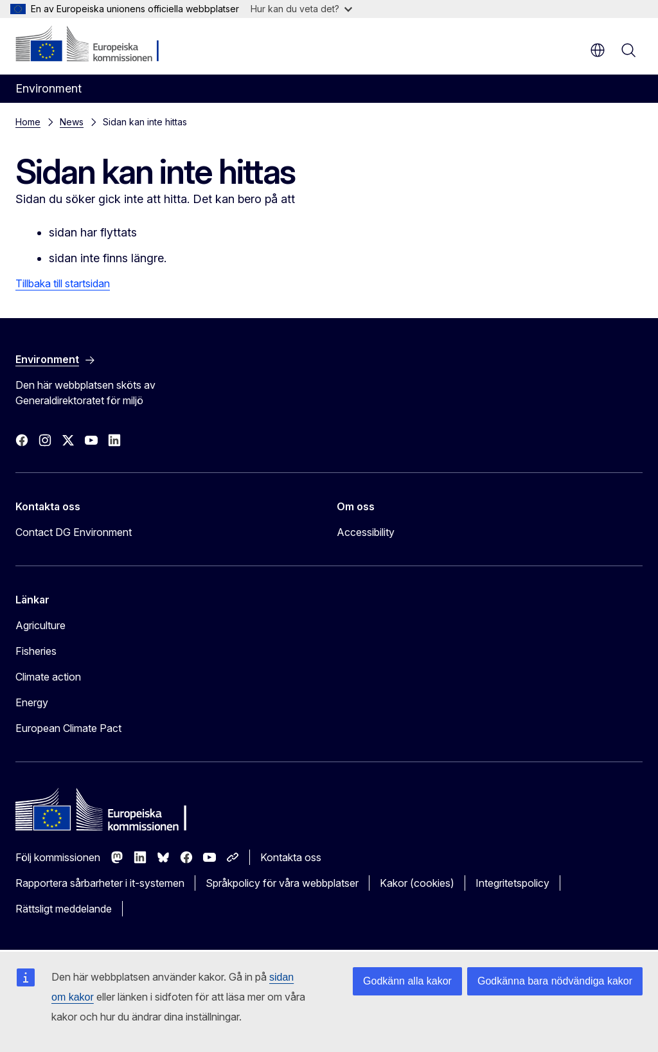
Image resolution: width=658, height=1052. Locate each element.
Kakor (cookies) (417, 883)
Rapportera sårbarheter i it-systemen (99, 883)
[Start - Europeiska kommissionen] (93, 45)
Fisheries (36, 651)
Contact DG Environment (73, 532)
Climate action (48, 676)
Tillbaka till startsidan (62, 283)
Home (27, 121)
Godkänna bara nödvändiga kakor (554, 981)
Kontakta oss (290, 857)
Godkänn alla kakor (407, 981)
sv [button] (597, 50)
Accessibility (366, 532)
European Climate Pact (68, 728)
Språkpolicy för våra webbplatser (282, 883)
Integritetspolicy (512, 883)
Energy (31, 702)
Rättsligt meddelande (63, 908)
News (72, 121)
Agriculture (40, 625)
